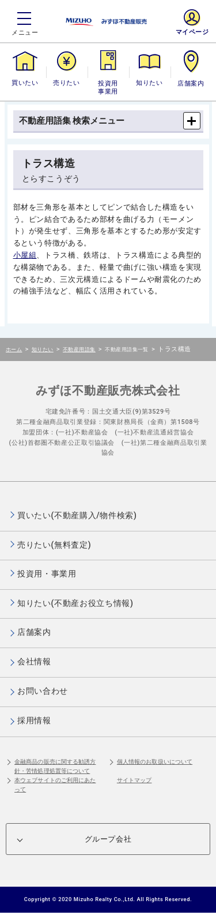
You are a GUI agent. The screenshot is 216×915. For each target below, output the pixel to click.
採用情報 (34, 720)
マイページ (192, 32)
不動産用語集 (79, 349)
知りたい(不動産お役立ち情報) (75, 603)
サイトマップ (134, 780)
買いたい (25, 83)
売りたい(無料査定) (54, 544)
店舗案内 (190, 83)
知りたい (149, 83)
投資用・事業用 (108, 87)
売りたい (66, 83)
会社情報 (34, 661)
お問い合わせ (42, 690)
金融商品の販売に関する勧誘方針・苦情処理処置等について (55, 766)
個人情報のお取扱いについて (154, 761)
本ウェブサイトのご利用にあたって (55, 785)
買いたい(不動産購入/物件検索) (77, 515)
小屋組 (25, 255)
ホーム (14, 349)
